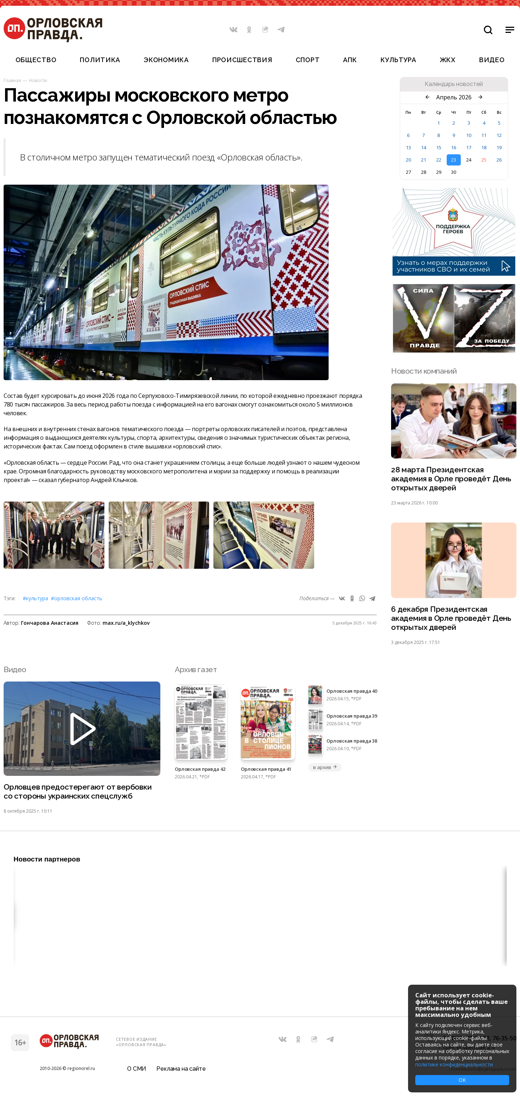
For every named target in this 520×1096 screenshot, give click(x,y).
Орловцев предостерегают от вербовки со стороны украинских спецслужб (78, 791)
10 (468, 135)
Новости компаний (423, 370)
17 (468, 147)
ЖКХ (448, 60)
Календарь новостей (454, 84)
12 (499, 135)
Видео (492, 60)
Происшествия (242, 60)
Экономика (166, 60)
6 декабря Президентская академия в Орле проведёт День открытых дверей (451, 618)
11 (483, 135)
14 (423, 147)
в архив (325, 767)
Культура (398, 60)
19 (499, 147)
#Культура (35, 598)
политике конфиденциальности (454, 1064)
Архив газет (196, 669)
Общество (36, 60)
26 (499, 159)
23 (453, 159)
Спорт (308, 60)
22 (438, 159)
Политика (100, 60)
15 (438, 147)
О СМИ (136, 1068)
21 (423, 159)
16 (453, 147)
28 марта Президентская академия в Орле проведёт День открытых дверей (451, 478)
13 (408, 147)
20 (408, 159)
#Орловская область (76, 598)
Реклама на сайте (180, 1068)
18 (483, 147)
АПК (350, 60)
